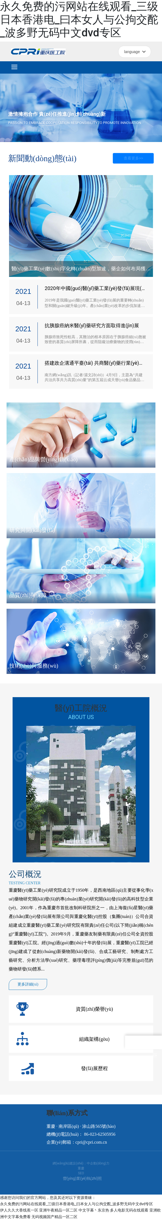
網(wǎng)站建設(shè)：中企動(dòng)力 (81, 1163)
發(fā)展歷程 (94, 1068)
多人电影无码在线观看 (129, 1210)
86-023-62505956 (99, 1134)
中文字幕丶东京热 (94, 1210)
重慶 (81, 1168)
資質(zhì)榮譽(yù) (94, 1009)
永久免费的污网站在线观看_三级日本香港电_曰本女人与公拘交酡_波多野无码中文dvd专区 (79, 19)
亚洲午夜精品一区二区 (58, 1210)
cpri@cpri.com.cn (91, 1142)
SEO (81, 1173)
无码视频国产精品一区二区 (54, 1217)
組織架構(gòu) (94, 1039)
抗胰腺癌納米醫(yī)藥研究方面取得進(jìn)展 (92, 325)
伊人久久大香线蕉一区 (19, 1210)
